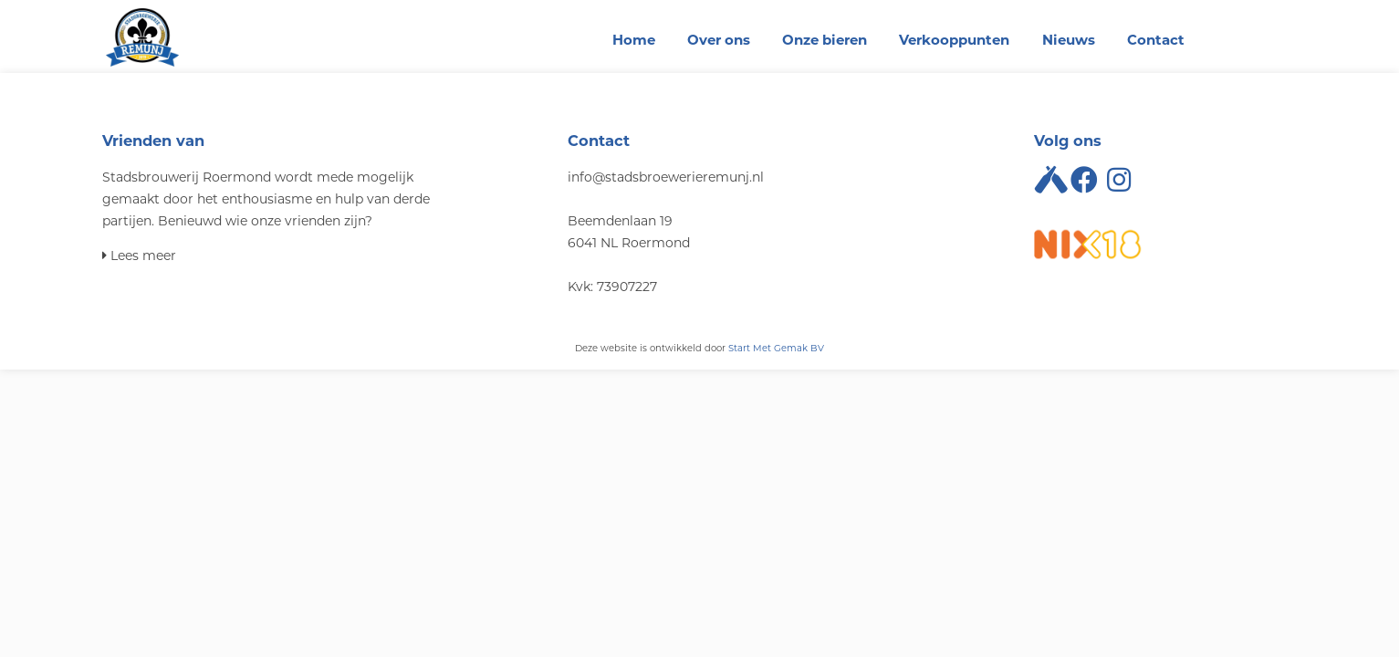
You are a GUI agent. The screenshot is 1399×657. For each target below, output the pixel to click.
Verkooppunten (954, 39)
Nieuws (1068, 39)
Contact (1156, 39)
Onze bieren (824, 39)
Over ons (718, 39)
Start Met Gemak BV (776, 348)
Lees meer (139, 255)
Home (633, 39)
